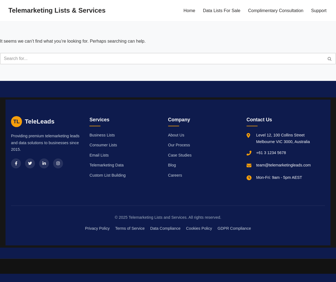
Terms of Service (130, 228)
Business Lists (102, 135)
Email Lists (99, 155)
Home (189, 10)
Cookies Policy (199, 228)
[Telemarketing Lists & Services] (57, 10)
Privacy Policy (97, 228)
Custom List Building (107, 175)
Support (318, 10)
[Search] (162, 58)
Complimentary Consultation (275, 10)
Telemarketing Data (106, 165)
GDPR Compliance (234, 228)
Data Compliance (165, 228)
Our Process (179, 145)
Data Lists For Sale (221, 10)
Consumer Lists (103, 145)
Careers (175, 175)
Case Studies (180, 155)
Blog (172, 165)
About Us (176, 135)
